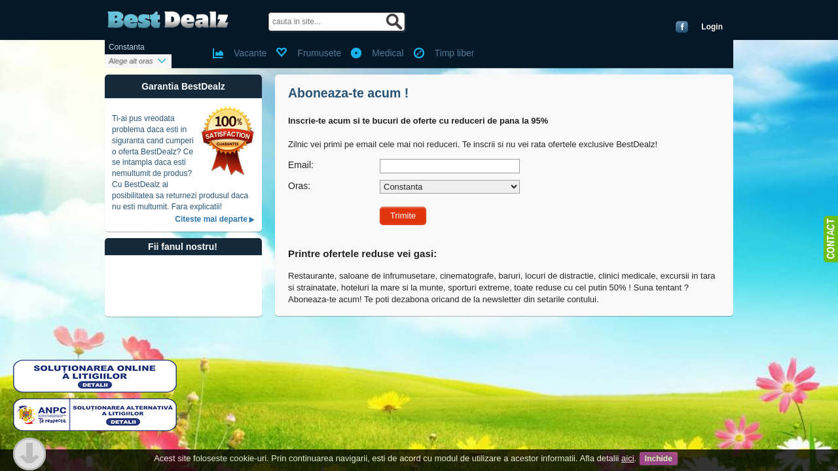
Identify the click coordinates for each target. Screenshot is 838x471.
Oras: (299, 186)
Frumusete (319, 53)
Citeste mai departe (211, 219)
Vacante (250, 53)
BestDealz (167, 20)
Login (712, 26)
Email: (301, 165)
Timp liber (455, 53)
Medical (387, 53)
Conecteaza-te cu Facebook (682, 27)
